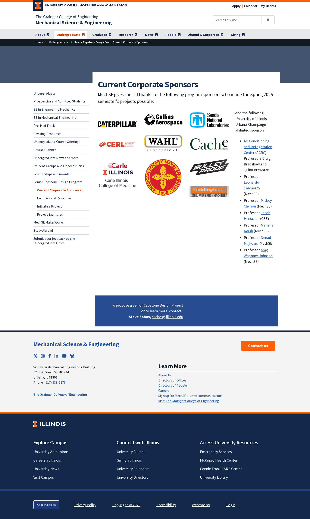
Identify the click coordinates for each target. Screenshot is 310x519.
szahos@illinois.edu (167, 316)
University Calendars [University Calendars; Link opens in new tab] (133, 468)
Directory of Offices (172, 380)
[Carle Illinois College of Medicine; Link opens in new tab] (117, 174)
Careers (163, 390)
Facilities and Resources (54, 198)
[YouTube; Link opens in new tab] (64, 356)
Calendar (250, 6)
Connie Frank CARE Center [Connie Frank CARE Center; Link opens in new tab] (221, 468)
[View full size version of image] (117, 143)
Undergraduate (45, 93)
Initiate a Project (49, 206)
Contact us (258, 345)
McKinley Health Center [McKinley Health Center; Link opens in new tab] (218, 460)
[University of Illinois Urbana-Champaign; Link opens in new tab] (80, 6)
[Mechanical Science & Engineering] (73, 22)
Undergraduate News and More (56, 158)
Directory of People (172, 385)
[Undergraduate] (70, 35)
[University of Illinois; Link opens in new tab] (49, 424)
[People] (173, 35)
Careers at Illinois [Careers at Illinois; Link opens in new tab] (47, 460)
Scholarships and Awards (51, 174)
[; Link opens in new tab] (117, 123)
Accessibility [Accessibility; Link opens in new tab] (166, 504)
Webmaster (201, 504)
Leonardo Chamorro (252, 185)
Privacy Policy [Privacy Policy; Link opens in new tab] (85, 504)
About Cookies (46, 505)
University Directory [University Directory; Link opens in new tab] (132, 477)
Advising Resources (47, 134)
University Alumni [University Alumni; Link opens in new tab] (130, 451)
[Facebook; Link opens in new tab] (49, 356)
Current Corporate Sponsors (59, 190)
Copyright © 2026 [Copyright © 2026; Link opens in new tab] (126, 504)
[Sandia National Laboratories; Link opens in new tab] (209, 120)
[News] (151, 35)
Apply (236, 6)
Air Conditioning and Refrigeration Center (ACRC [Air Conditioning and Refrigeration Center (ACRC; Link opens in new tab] (258, 147)
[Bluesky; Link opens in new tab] (72, 356)
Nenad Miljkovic (257, 240)
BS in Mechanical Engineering (55, 117)
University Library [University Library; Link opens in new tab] (214, 477)
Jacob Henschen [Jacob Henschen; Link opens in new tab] (257, 215)
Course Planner (45, 150)
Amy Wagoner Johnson (258, 252)
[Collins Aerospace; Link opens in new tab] (163, 119)
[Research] (128, 35)
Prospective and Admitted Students (59, 101)
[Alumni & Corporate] (205, 35)
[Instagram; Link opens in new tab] (43, 356)
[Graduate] (101, 35)
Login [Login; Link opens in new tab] (230, 504)
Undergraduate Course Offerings (57, 141)
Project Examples (50, 214)
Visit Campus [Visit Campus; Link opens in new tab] (43, 477)
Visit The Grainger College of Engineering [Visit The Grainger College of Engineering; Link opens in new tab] (188, 401)
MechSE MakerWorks (49, 222)
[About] (42, 35)
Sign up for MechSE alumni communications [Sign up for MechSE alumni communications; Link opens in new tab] (190, 395)
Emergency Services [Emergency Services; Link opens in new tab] (216, 451)
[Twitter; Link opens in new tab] (35, 356)
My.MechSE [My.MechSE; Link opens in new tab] (269, 6)
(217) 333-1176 (55, 382)
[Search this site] (237, 20)
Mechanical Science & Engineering (76, 344)
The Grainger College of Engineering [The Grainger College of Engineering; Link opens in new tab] (66, 16)
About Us (165, 375)
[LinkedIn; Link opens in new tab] (56, 356)
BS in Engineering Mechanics (54, 109)
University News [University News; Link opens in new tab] (46, 468)
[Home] (39, 42)
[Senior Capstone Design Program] (95, 42)
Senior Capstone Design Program (58, 182)
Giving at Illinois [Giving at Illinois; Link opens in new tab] (129, 460)
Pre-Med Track (44, 125)
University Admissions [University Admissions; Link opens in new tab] (51, 451)
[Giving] (238, 35)
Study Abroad (43, 230)
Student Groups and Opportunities (59, 166)
